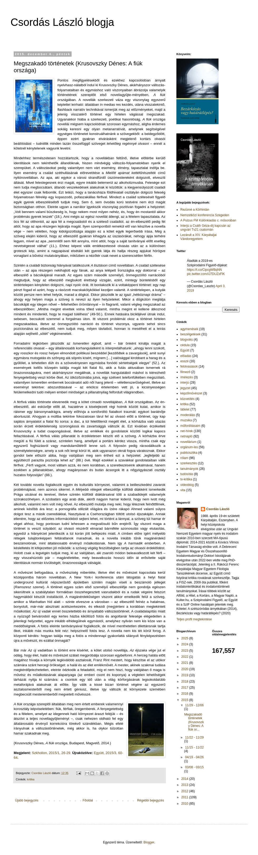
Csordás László (218, 509)
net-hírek (186, 431)
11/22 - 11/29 (194, 737)
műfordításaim (190, 426)
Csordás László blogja (62, 22)
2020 (185, 669)
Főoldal (88, 800)
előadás (185, 356)
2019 (185, 675)
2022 (185, 657)
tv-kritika (186, 479)
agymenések (189, 329)
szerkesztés (188, 463)
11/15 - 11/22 (194, 747)
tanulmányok (189, 469)
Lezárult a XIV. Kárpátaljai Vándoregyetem (198, 236)
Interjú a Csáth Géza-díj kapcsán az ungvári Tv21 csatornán (205, 227)
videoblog (187, 485)
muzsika (186, 420)
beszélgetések (190, 334)
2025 (185, 638)
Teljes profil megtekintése (194, 619)
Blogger (148, 842)
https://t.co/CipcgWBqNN (204, 270)
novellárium (188, 442)
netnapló (186, 436)
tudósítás (186, 474)
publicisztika (188, 453)
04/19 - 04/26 (194, 757)
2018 (185, 681)
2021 (185, 663)
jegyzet (185, 388)
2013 (185, 785)
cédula (185, 345)
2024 (185, 644)
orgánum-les (189, 447)
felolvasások (189, 366)
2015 (185, 700)
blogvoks (186, 339)
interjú (184, 382)
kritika (30, 779)
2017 (185, 687)
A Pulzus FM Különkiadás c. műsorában (208, 220)
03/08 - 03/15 (194, 767)
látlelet (185, 409)
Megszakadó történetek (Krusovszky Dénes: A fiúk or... (194, 722)
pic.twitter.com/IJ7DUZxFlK (206, 274)
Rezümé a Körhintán (194, 209)
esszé (184, 361)
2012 (185, 791)
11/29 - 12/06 (194, 705)
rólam (184, 458)
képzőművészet (191, 393)
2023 (185, 651)
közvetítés (187, 399)
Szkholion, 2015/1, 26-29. (51, 753)
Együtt (184, 350)
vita (182, 490)
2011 (185, 797)
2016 (185, 693)
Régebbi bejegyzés (150, 800)
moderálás (187, 415)
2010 (185, 803)
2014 (185, 779)
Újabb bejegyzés (26, 800)
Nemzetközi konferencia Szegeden (204, 215)
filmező (185, 372)
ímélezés (186, 377)
